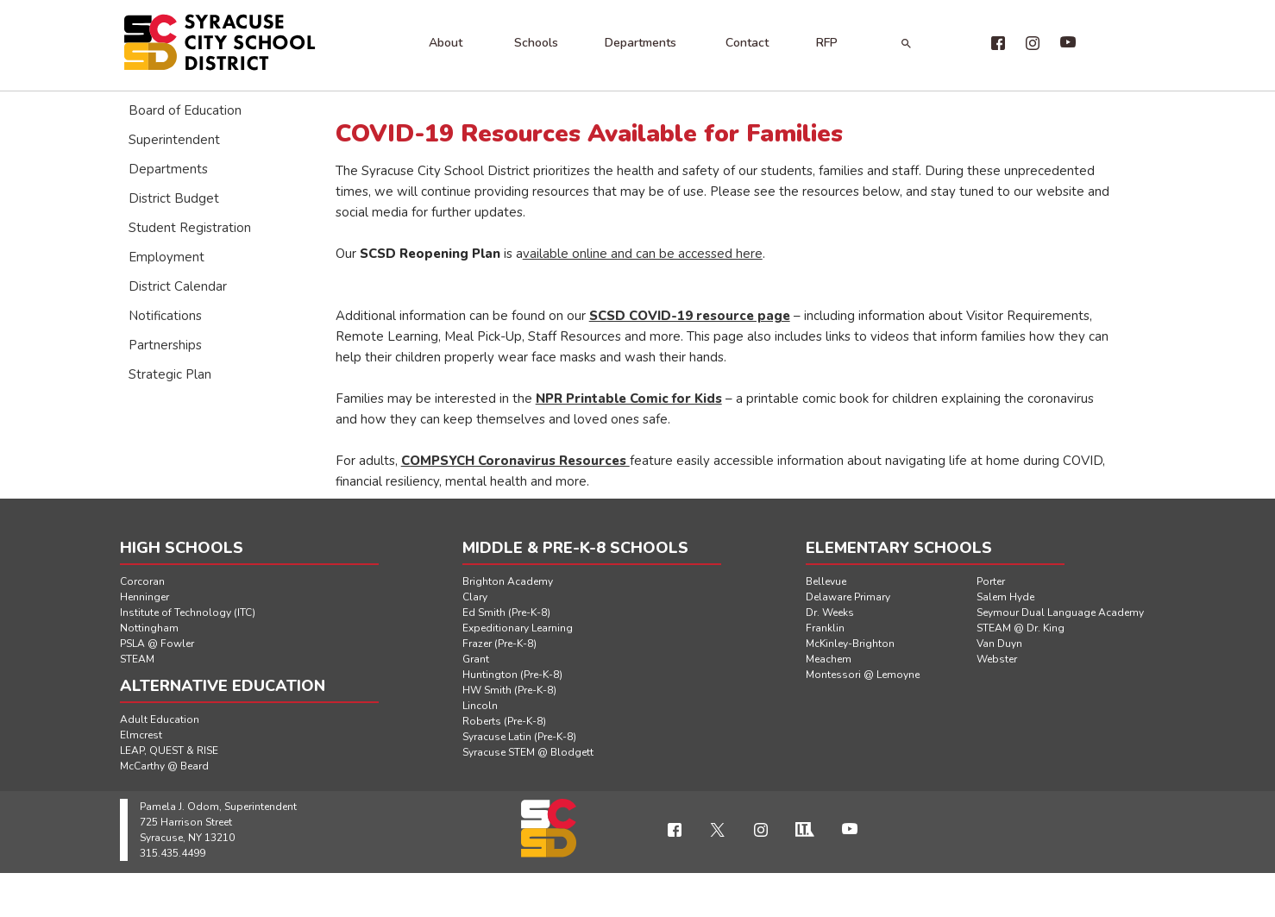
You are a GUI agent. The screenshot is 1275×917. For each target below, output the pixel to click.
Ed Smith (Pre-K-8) (506, 612)
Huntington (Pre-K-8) (512, 674)
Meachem (828, 659)
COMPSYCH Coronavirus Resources (515, 460)
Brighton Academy (507, 581)
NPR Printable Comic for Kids (629, 398)
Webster (997, 659)
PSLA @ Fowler (157, 643)
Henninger (144, 597)
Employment (166, 257)
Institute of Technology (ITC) (187, 612)
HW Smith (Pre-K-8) (509, 690)
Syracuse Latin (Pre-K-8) (519, 737)
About (445, 43)
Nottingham (149, 628)
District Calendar (178, 286)
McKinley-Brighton (850, 643)
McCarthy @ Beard (164, 766)
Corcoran (142, 581)
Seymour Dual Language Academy (1060, 612)
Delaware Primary (848, 597)
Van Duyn (999, 643)
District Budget (174, 198)
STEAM (137, 659)
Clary (474, 597)
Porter (991, 581)
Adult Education (159, 719)
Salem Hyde (1005, 597)
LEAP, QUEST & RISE (169, 750)
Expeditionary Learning (517, 628)
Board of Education (185, 110)
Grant (475, 659)
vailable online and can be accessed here (643, 253)
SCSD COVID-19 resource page (689, 315)
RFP (827, 43)
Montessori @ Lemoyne (863, 674)
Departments (640, 43)
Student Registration (190, 227)
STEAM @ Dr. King (1021, 628)
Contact (747, 43)
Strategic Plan (170, 374)
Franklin (825, 628)
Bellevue (826, 581)
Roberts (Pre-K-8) (504, 721)
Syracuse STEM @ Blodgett (528, 752)
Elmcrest (141, 735)
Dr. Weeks (830, 612)
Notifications (165, 315)
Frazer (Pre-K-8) (499, 643)
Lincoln (480, 706)
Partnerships (165, 345)
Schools (536, 43)
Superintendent (174, 139)
